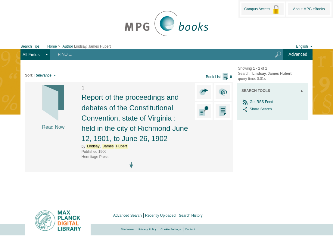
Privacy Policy (147, 229)
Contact (190, 229)
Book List (219, 77)
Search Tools (255, 91)
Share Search (256, 109)
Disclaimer (128, 229)
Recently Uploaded (160, 215)
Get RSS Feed (257, 102)
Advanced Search (127, 215)
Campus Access (262, 9)
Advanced (297, 54)
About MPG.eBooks (309, 9)
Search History (191, 215)
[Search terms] (158, 54)
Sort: (29, 75)
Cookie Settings (170, 229)
